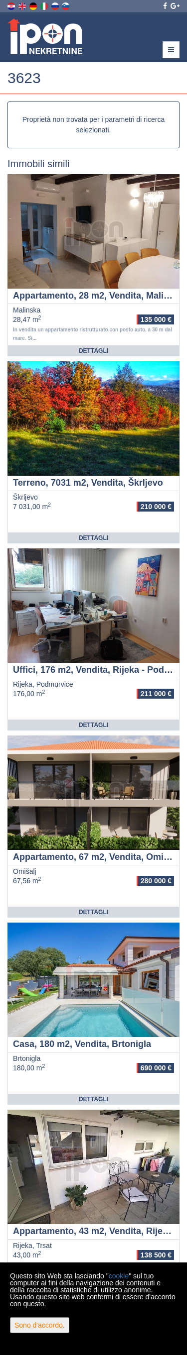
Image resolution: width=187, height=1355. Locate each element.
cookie (119, 1276)
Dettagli (93, 350)
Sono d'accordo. (39, 1325)
